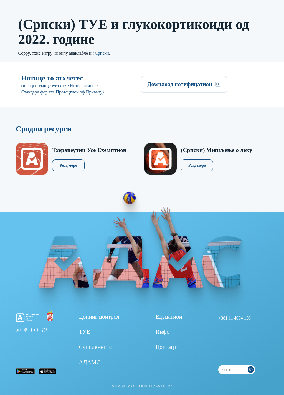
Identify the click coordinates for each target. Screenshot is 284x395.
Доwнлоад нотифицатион (183, 84)
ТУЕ (84, 331)
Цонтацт (166, 347)
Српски (102, 53)
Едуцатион (169, 316)
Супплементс (95, 347)
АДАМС (89, 362)
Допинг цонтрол (99, 316)
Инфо (163, 331)
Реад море (68, 165)
